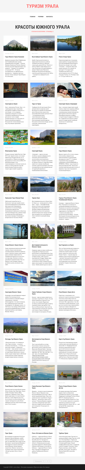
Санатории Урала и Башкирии (68, 104)
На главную (46, 467)
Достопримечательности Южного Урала (40, 246)
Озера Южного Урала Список (14, 245)
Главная (32, 16)
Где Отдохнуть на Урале (66, 245)
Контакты (49, 16)
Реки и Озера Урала (65, 57)
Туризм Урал (36, 198)
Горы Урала (8, 433)
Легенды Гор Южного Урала (14, 339)
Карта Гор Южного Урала (66, 339)
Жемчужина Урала (11, 151)
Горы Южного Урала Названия (14, 57)
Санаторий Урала (37, 151)
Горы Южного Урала (65, 151)
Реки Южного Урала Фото (67, 292)
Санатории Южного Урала (13, 292)
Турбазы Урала (63, 433)
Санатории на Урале (11, 104)
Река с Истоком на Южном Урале (42, 433)
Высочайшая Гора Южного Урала (42, 57)
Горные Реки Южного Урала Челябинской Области (67, 199)
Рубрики (40, 16)
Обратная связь (38, 467)
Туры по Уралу (36, 104)
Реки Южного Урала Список (13, 386)
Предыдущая (38, 461)
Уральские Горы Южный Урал (14, 198)
